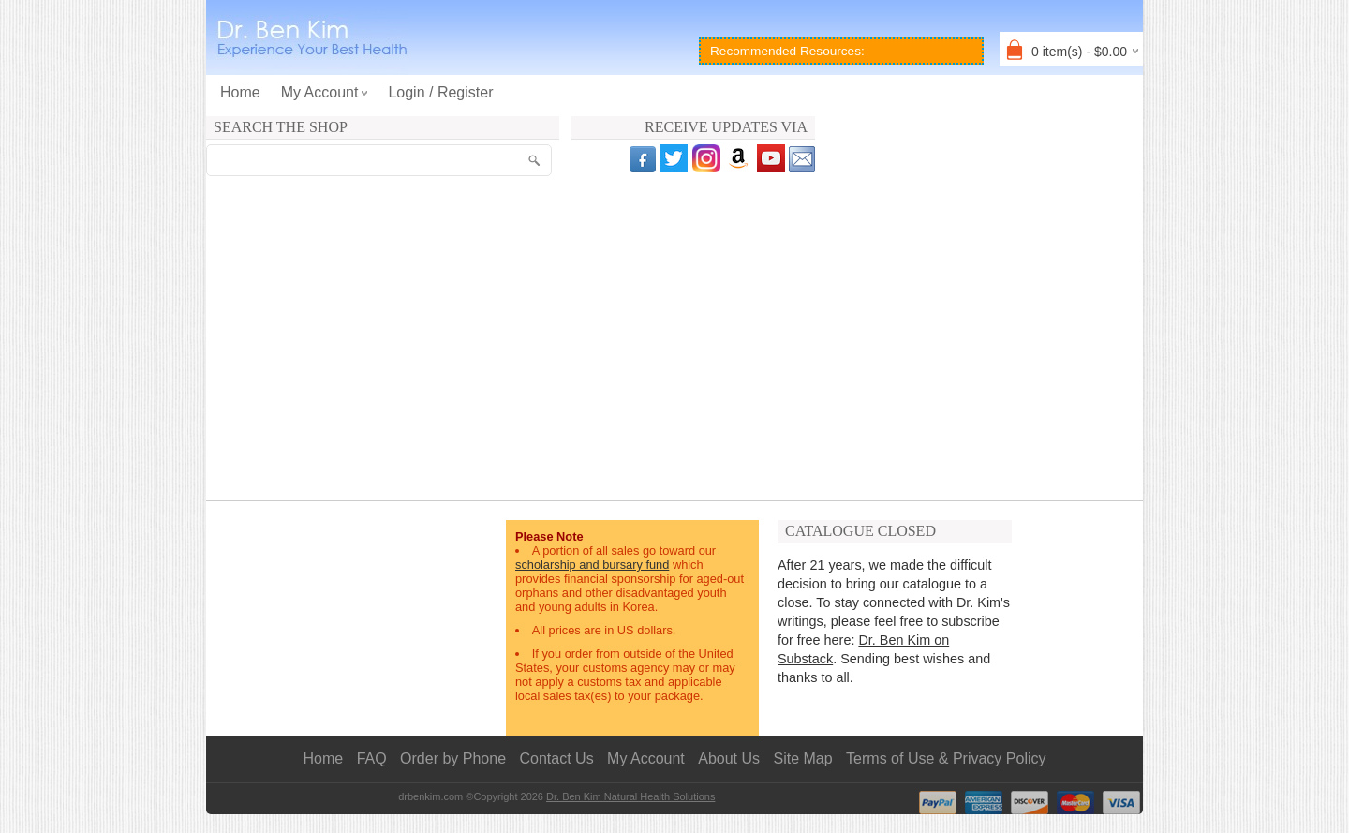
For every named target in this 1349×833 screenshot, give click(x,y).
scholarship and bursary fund (592, 565)
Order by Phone (453, 758)
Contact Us (557, 758)
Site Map (803, 758)
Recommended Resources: (787, 51)
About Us (729, 758)
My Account (646, 758)
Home (240, 92)
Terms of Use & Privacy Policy (945, 758)
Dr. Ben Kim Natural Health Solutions (630, 796)
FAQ (372, 758)
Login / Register (440, 92)
